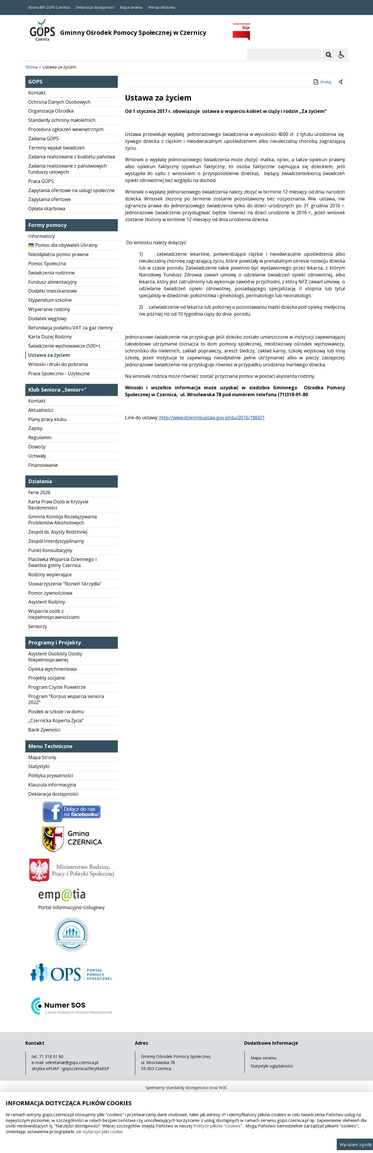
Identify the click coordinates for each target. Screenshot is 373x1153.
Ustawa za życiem (49, 355)
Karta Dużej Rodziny (50, 336)
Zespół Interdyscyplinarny (56, 541)
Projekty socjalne (46, 678)
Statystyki (38, 766)
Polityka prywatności (50, 775)
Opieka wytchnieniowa (52, 669)
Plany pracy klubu (47, 419)
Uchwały (37, 456)
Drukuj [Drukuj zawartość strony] (322, 81)
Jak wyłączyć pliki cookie (99, 1131)
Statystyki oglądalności (272, 1066)
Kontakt (37, 93)
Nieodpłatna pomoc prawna (58, 254)
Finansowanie (43, 465)
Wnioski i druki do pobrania (58, 364)
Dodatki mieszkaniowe (52, 291)
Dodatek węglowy (47, 318)
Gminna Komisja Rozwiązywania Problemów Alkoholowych (62, 519)
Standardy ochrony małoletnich (61, 120)
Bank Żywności (44, 730)
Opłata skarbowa (46, 208)
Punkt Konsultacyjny (50, 550)
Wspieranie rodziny (49, 309)
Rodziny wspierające (50, 574)
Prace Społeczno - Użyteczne (59, 373)
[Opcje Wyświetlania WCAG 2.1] (341, 54)
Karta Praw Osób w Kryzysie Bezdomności (58, 504)
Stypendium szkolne (50, 300)
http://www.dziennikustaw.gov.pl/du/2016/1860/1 (211, 417)
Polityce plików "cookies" (217, 1126)
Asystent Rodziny (46, 602)
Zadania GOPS (43, 138)
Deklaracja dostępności (95, 7)
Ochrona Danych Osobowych (59, 102)
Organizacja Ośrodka (50, 111)
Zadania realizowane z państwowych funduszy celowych (67, 169)
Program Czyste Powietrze (57, 687)
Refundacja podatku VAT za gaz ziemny (70, 328)
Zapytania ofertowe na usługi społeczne (71, 190)
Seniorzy (37, 626)
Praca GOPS (41, 181)
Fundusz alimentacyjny (52, 282)
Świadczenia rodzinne (51, 273)
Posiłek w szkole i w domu (56, 711)
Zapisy (35, 428)
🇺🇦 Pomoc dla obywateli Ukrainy (62, 245)
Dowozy (37, 446)
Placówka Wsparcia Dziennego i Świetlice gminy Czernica (62, 562)
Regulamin (39, 437)
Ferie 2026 (39, 492)
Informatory (41, 236)
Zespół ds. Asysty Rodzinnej (57, 532)
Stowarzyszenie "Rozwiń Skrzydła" (64, 584)
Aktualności (40, 410)
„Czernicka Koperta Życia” (56, 720)
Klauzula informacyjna (52, 785)
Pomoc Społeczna (47, 263)
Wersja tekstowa (161, 7)
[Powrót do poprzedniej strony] (341, 82)
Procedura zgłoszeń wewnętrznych (65, 129)
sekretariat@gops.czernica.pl (71, 1062)
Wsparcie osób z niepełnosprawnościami (53, 614)
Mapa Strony (42, 757)
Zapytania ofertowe (49, 199)
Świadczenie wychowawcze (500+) (64, 346)
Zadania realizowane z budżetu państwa (71, 156)
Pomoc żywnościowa (50, 593)
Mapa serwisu (131, 7)
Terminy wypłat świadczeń (56, 148)
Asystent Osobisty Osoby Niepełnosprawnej (55, 657)
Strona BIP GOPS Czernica (49, 7)
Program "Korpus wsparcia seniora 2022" (66, 699)
